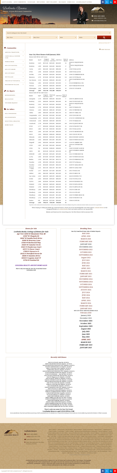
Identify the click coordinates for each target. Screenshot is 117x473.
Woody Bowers (98, 429)
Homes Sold (71, 2)
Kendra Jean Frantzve (88, 429)
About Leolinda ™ (53, 429)
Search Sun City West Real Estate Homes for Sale (59, 444)
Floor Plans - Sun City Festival (102, 439)
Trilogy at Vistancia (12, 80)
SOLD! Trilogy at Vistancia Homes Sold (58, 448)
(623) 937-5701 (102, 18)
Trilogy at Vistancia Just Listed (88, 446)
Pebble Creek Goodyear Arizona (88, 436)
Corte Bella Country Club (63, 434)
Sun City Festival (11, 65)
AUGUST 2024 (86, 290)
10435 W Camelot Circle (31, 245)
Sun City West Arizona (106, 443)
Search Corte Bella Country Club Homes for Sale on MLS (83, 434)
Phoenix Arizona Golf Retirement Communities (86, 431)
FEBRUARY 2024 (86, 306)
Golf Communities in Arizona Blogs (102, 448)
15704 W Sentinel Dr (31, 260)
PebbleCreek (9, 61)
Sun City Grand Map (102, 451)
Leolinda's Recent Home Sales (85, 448)
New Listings (41, 2)
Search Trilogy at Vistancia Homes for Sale (69, 446)
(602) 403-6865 (99, 16)
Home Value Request (83, 451)
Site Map (77, 453)
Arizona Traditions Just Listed (76, 433)
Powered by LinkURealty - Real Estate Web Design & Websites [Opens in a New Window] (79, 454)
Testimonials (62, 449)
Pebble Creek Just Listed (63, 438)
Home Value (9, 125)
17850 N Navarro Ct (31, 251)
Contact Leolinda (52, 431)
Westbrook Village (12, 84)
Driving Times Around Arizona (104, 449)
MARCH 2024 (86, 303)
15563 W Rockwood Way (31, 242)
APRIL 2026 (85, 236)
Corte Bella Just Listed (103, 434)
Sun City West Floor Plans (92, 444)
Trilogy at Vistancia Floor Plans (103, 446)
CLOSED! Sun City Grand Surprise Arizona (89, 443)
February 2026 (85, 313)
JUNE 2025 (86, 263)
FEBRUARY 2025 (86, 274)
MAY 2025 (86, 265)
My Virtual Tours (70, 449)
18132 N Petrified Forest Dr (31, 253)
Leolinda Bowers (17, 9)
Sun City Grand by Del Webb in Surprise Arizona (79, 441)
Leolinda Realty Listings (84, 2)
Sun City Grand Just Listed (58, 443)
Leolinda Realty (63, 209)
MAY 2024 (86, 298)
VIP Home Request (11, 103)
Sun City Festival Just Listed (87, 439)
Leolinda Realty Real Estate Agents (69, 451)
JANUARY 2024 (85, 308)
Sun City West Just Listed (78, 444)
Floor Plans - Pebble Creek (76, 438)
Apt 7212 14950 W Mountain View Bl (31, 234)
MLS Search (62, 2)
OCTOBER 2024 (86, 284)
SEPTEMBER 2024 (86, 287)
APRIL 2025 (85, 339)
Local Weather (61, 431)
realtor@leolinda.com (100, 20)
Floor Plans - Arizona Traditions (91, 433)
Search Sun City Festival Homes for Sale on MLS (68, 439)
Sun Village (9, 77)
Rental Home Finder (92, 453)
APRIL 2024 (85, 300)
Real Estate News (80, 449)
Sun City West (10, 73)
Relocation (9, 99)
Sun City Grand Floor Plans (71, 443)
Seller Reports (10, 117)
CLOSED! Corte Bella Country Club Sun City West (68, 436)
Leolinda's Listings (72, 448)
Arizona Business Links (53, 451)
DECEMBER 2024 (85, 279)
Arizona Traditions (12, 52)
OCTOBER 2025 (86, 252)
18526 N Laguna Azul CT (31, 258)
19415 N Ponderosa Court (31, 247)
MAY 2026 (86, 233)
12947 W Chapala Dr (31, 236)
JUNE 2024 (86, 295)
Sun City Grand (10, 69)
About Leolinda (7, 2)
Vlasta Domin (61, 429)
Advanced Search (104, 43)
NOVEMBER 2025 (86, 249)
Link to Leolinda (69, 431)
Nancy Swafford (78, 429)
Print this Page (104, 49)
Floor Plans (31, 2)
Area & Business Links (90, 449)
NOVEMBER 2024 (86, 282)
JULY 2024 (86, 292)
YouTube (56, 449)
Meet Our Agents (52, 2)
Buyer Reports (10, 95)
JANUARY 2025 (85, 276)
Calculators (83, 453)
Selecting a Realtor (12, 121)
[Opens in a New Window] (103, 2)
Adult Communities (20, 2)
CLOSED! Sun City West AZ (105, 444)
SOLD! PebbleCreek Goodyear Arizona (93, 438)
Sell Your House (10, 113)
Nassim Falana (69, 429)
